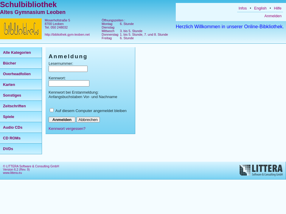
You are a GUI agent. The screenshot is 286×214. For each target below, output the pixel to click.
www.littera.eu (12, 172)
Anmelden (273, 16)
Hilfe (278, 8)
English (260, 8)
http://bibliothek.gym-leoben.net (67, 34)
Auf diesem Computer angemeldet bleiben (91, 110)
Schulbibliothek (28, 4)
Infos (243, 8)
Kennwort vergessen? (67, 128)
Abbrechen (88, 119)
